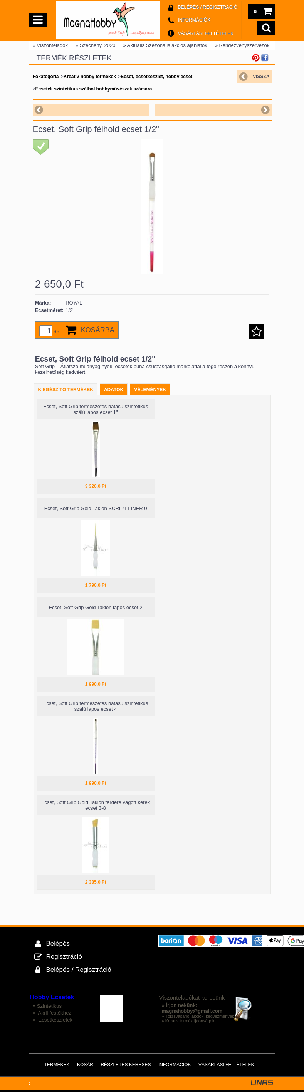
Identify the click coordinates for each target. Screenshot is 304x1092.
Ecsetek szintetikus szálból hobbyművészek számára (93, 89)
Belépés (58, 943)
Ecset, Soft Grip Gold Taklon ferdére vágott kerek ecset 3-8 (95, 805)
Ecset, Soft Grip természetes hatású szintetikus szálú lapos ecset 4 (95, 706)
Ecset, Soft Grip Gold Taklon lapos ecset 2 (95, 607)
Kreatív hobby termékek (90, 76)
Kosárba (97, 330)
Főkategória (46, 76)
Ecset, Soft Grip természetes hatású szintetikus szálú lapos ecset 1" (95, 409)
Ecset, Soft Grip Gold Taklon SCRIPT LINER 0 (95, 508)
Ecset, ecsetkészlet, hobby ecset (156, 76)
